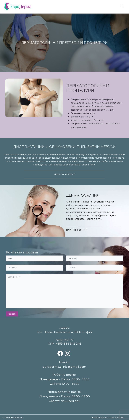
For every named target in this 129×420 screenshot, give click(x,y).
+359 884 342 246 (68, 343)
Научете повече (64, 174)
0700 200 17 (64, 340)
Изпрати (12, 314)
